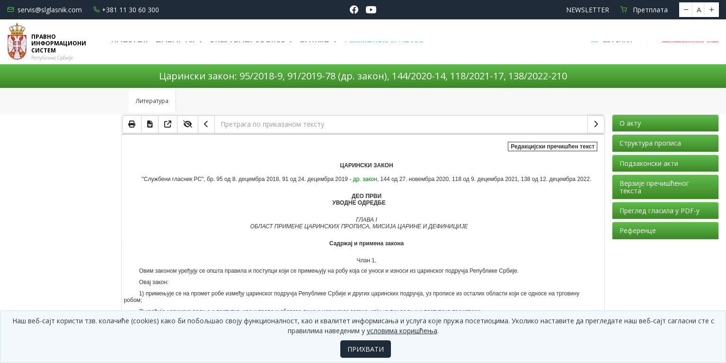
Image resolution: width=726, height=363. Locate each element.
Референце (638, 230)
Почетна (129, 41)
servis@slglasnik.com (44, 9)
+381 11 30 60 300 (126, 9)
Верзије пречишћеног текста (654, 187)
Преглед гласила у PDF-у (659, 210)
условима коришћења (402, 330)
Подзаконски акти (649, 163)
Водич (315, 41)
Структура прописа (650, 142)
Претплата (644, 9)
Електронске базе (248, 41)
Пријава (690, 41)
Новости (176, 41)
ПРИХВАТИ (365, 349)
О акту (630, 123)
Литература (152, 101)
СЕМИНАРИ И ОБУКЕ (384, 41)
